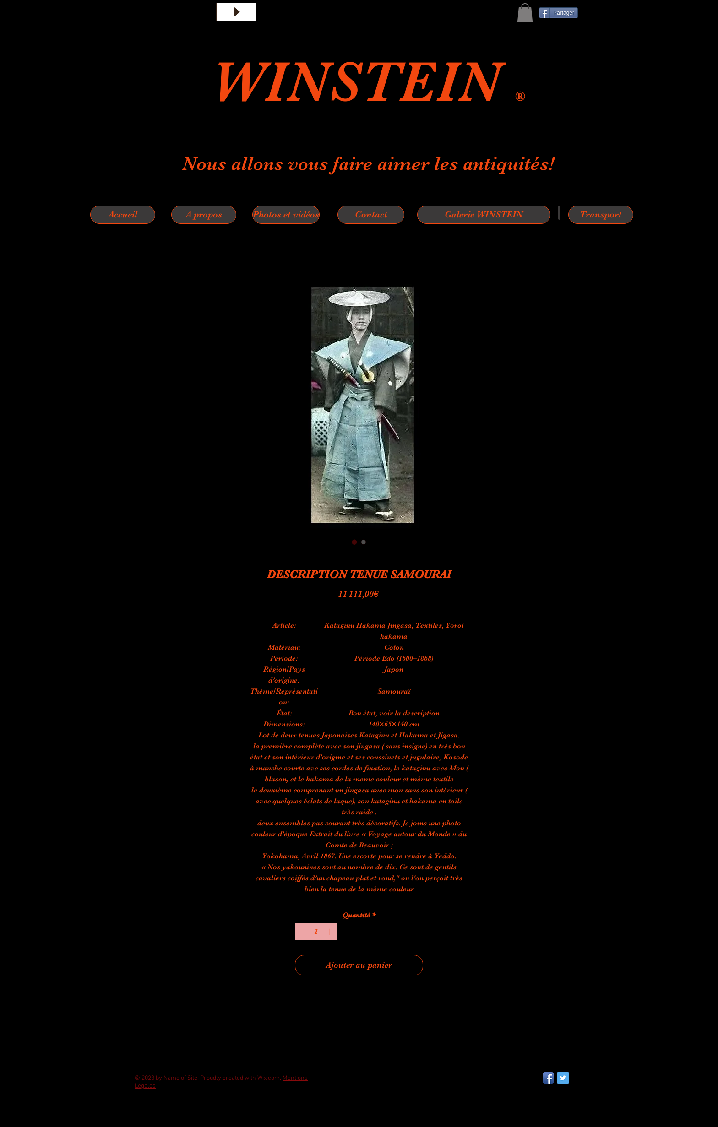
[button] (525, 12)
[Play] (236, 12)
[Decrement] (302, 931)
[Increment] (330, 931)
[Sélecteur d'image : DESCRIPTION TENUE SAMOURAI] (354, 542)
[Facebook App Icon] (548, 1078)
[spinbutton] (316, 931)
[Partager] (558, 12)
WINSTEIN (363, 82)
